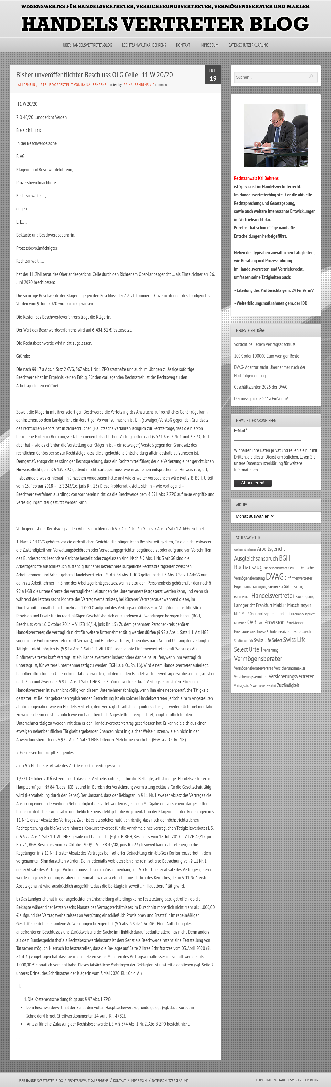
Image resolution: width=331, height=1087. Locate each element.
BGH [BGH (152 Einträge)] (284, 558)
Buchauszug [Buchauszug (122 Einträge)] (248, 566)
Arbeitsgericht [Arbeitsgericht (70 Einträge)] (271, 548)
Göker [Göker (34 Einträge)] (288, 586)
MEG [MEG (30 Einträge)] (237, 614)
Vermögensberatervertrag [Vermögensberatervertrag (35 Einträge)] (253, 668)
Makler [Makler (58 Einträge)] (279, 604)
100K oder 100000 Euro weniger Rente (266, 356)
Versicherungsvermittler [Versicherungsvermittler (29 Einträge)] (251, 676)
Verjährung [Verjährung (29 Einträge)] (270, 650)
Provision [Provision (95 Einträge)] (274, 622)
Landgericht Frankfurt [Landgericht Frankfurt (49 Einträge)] (253, 605)
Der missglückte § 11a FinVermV (261, 399)
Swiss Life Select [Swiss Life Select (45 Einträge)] (268, 640)
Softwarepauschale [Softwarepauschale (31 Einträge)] (301, 631)
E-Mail (241, 430)
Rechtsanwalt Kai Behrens (144, 45)
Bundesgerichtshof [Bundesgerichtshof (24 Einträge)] (275, 567)
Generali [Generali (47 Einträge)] (275, 586)
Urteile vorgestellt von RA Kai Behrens (73, 84)
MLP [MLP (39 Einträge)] (245, 613)
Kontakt (183, 45)
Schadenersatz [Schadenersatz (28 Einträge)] (277, 631)
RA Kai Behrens (136, 84)
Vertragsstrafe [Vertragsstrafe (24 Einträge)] (243, 685)
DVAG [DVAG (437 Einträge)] (275, 576)
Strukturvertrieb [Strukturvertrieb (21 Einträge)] (243, 640)
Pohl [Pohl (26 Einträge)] (260, 622)
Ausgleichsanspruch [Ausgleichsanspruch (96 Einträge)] (256, 558)
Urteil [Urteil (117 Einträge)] (255, 649)
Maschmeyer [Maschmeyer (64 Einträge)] (299, 604)
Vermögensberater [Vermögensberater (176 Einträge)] (258, 658)
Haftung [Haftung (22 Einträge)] (298, 587)
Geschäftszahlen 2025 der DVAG (260, 387)
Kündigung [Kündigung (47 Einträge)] (304, 596)
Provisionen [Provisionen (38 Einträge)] (295, 622)
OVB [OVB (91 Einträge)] (252, 622)
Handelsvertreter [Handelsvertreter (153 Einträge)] (272, 595)
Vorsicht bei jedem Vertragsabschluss (265, 344)
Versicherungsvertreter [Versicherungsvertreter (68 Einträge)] (291, 676)
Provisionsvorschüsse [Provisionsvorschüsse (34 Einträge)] (250, 631)
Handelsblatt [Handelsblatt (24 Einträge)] (242, 596)
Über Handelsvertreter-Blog (87, 45)
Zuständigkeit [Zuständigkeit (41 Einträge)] (288, 685)
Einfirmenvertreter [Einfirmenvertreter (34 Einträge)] (298, 578)
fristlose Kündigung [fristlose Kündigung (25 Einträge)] (254, 586)
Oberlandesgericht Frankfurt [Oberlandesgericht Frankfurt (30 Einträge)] (270, 614)
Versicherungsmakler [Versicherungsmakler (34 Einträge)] (289, 668)
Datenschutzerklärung (248, 45)
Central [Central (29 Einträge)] (293, 567)
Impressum (209, 45)
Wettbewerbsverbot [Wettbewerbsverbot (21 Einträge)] (264, 685)
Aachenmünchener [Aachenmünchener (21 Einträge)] (245, 549)
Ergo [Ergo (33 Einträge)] (237, 586)
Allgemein (26, 84)
